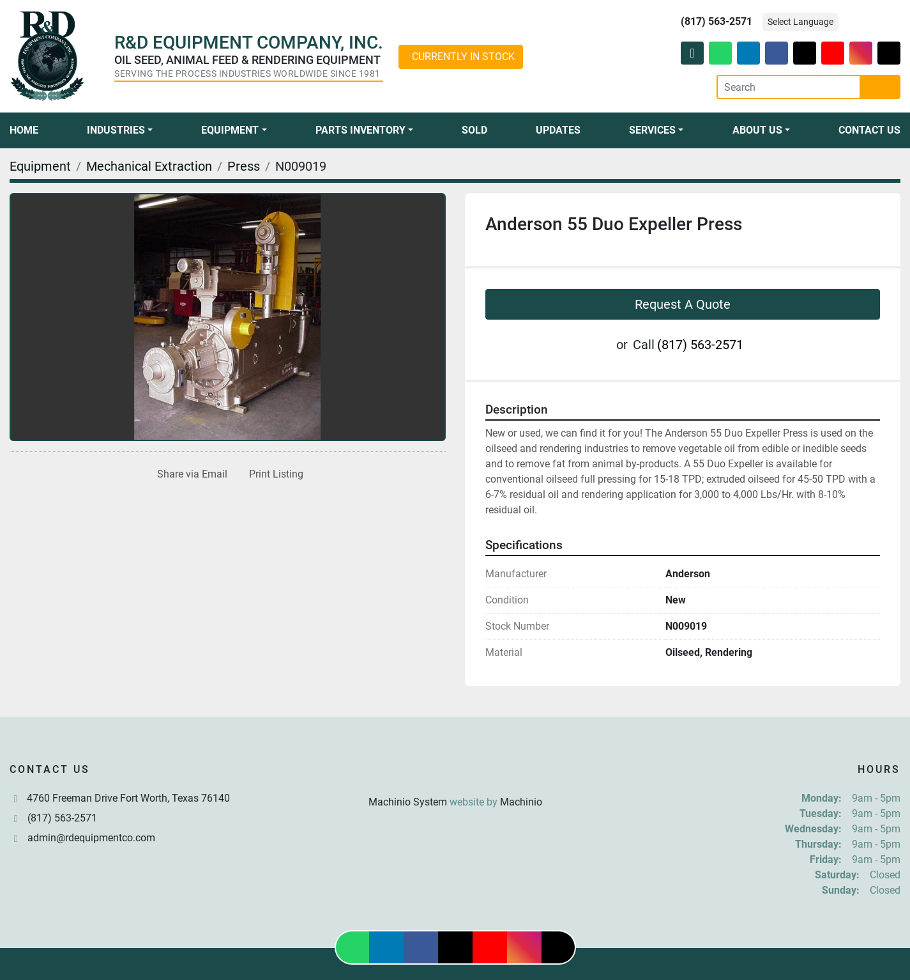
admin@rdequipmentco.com (91, 838)
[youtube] (832, 53)
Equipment (230, 130)
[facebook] (776, 53)
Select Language (800, 22)
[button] (120, 130)
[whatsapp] (720, 53)
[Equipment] (40, 166)
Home (24, 130)
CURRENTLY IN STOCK (463, 57)
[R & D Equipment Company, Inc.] (455, 771)
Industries (116, 130)
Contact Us (869, 130)
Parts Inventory (360, 130)
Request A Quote (683, 304)
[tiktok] (888, 53)
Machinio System (407, 802)
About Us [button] (757, 130)
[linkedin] (748, 53)
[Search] (789, 87)
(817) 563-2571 (716, 21)
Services (652, 130)
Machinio (521, 802)
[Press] (243, 166)
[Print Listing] (274, 474)
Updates (558, 130)
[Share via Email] (190, 474)
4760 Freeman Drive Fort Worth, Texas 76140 (128, 798)
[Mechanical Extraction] (149, 166)
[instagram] (860, 53)
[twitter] (804, 53)
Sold (474, 130)
